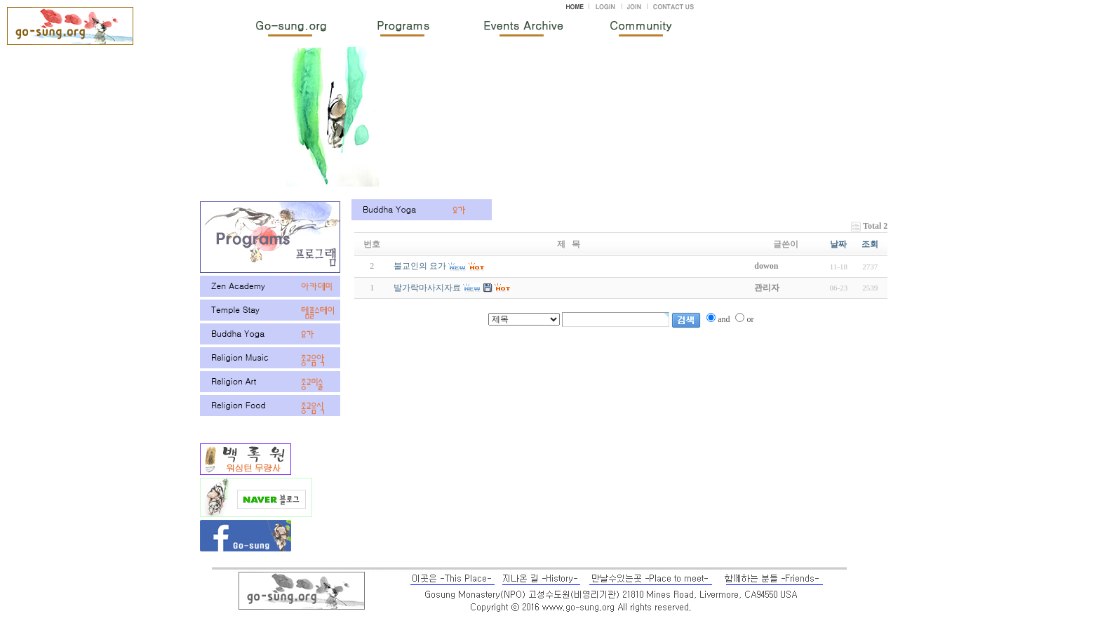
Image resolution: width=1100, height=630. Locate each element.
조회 (869, 244)
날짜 (838, 244)
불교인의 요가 (420, 266)
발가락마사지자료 (427, 288)
